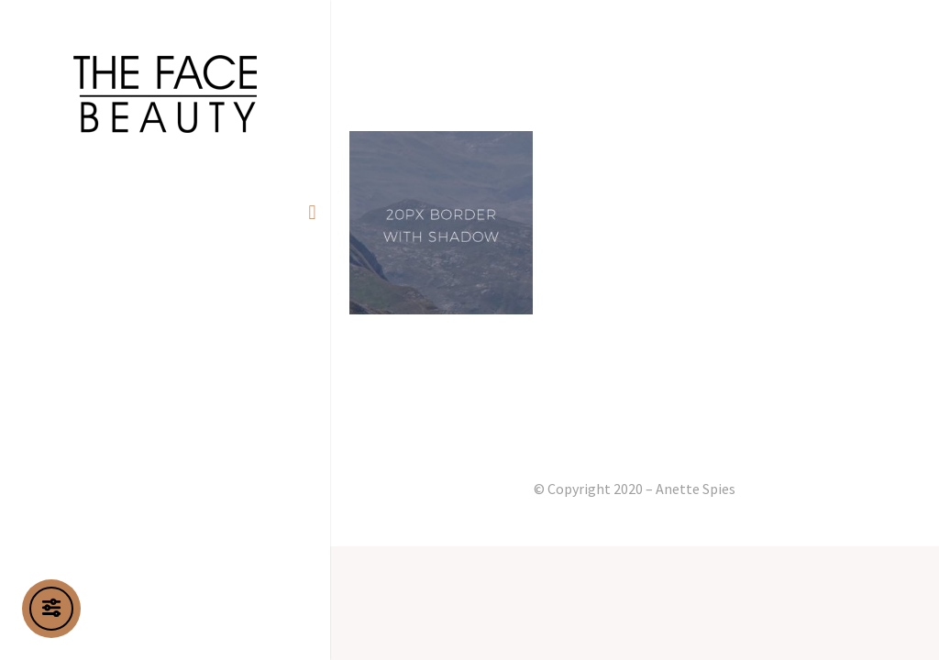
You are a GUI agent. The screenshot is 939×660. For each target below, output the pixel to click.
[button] (312, 212)
